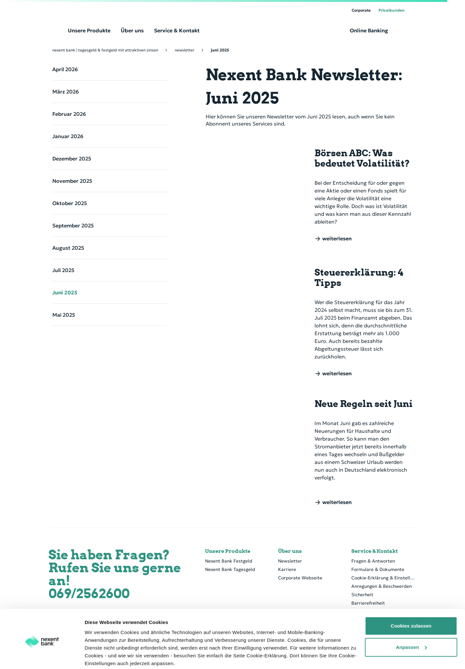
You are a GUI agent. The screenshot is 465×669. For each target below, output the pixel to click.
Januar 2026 (67, 136)
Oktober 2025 (69, 203)
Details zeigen (101, 656)
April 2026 (65, 69)
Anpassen (411, 622)
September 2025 (73, 225)
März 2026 (65, 91)
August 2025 (68, 248)
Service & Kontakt (374, 551)
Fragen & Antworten (373, 561)
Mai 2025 (63, 315)
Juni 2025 (64, 292)
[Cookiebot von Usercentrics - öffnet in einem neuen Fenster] (42, 656)
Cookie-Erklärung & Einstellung (384, 578)
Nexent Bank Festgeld (228, 561)
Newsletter (184, 50)
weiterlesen (337, 239)
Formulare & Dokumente (377, 569)
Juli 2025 (63, 270)
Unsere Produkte (227, 551)
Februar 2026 (69, 114)
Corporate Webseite (300, 578)
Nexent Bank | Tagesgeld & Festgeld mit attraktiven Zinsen (105, 50)
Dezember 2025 (71, 158)
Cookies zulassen (411, 601)
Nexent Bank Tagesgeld (230, 569)
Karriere (287, 569)
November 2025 (72, 181)
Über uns (290, 551)
